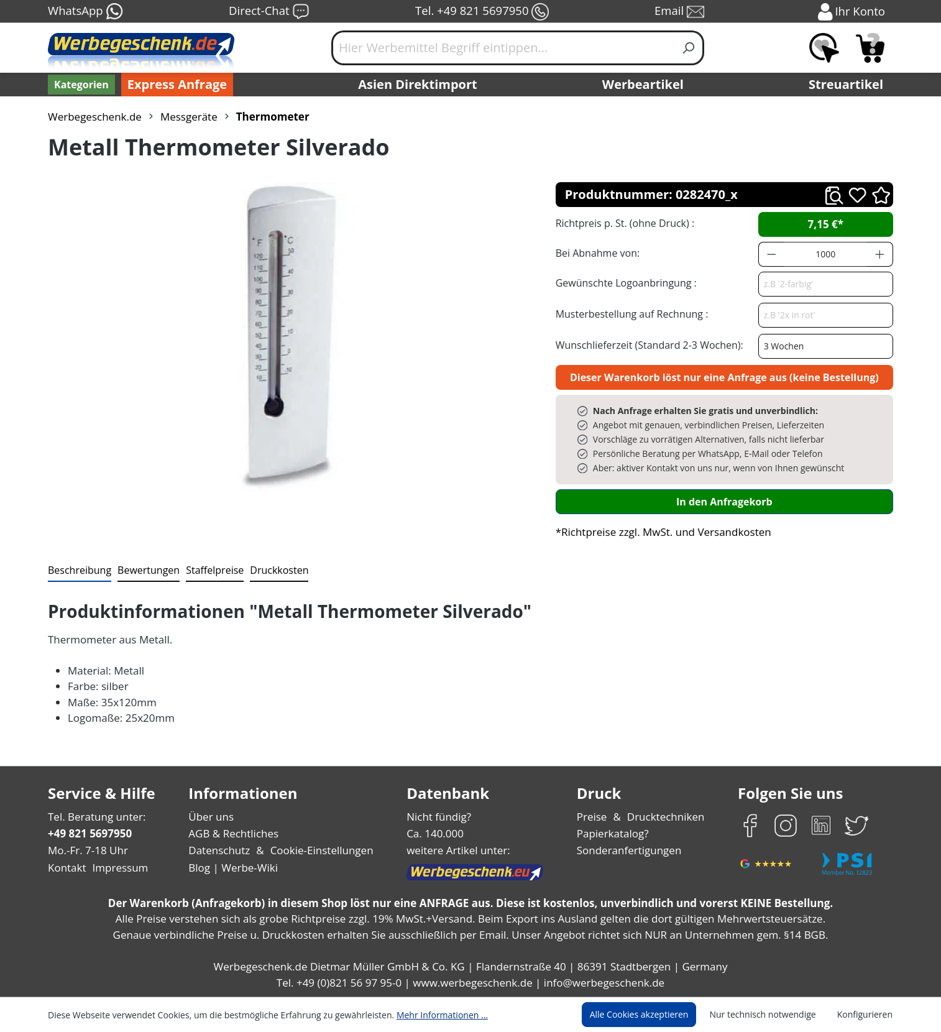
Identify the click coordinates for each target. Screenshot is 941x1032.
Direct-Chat (268, 12)
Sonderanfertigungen (628, 850)
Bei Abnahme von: (596, 252)
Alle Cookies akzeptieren (651, 1015)
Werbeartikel (644, 84)
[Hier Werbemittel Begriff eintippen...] (502, 47)
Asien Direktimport (418, 84)
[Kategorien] (80, 84)
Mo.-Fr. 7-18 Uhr (87, 850)
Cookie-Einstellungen (318, 850)
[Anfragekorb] (870, 48)
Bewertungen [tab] (144, 569)
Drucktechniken (664, 816)
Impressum (116, 867)
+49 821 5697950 (89, 833)
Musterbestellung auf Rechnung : (629, 313)
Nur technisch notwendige (770, 1015)
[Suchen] (689, 47)
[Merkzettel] (824, 48)
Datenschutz (219, 850)
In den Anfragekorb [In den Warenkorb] (724, 501)
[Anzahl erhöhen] (880, 254)
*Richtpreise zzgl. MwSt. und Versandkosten (659, 532)
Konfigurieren (867, 1015)
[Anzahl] (825, 254)
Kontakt (66, 867)
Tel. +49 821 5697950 (482, 12)
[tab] (78, 571)
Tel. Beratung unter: (94, 816)
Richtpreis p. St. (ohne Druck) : (624, 223)
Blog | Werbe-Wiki (231, 867)
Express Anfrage (174, 84)
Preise (593, 816)
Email (680, 12)
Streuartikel (849, 84)
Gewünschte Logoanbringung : (623, 282)
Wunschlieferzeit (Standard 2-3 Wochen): (646, 344)
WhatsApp (85, 12)
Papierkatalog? (614, 833)
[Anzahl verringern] (771, 254)
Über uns (211, 816)
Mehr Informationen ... (425, 1015)
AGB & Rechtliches (235, 833)
